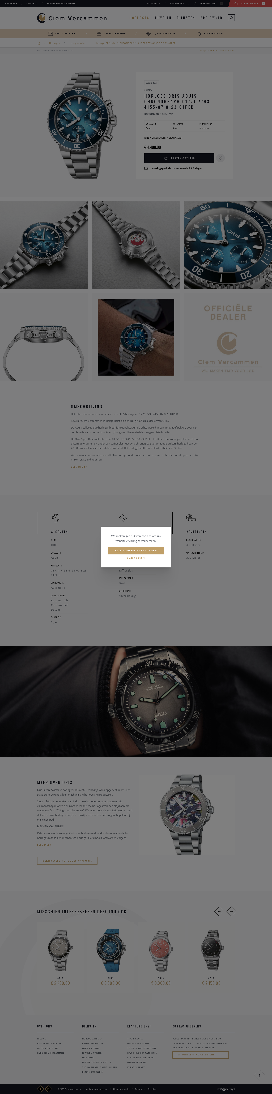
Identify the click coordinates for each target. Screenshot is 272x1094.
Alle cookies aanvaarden (136, 550)
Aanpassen (136, 558)
